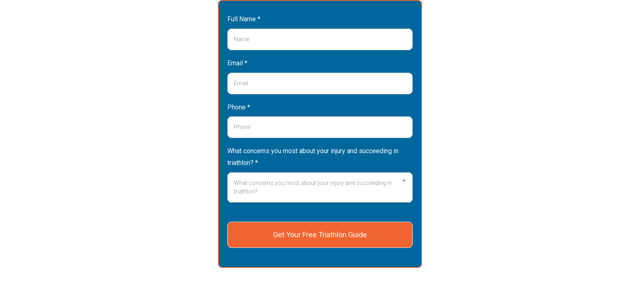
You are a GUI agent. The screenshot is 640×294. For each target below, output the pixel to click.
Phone (238, 107)
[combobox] (320, 187)
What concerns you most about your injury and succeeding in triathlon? (312, 157)
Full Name (243, 19)
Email (237, 63)
